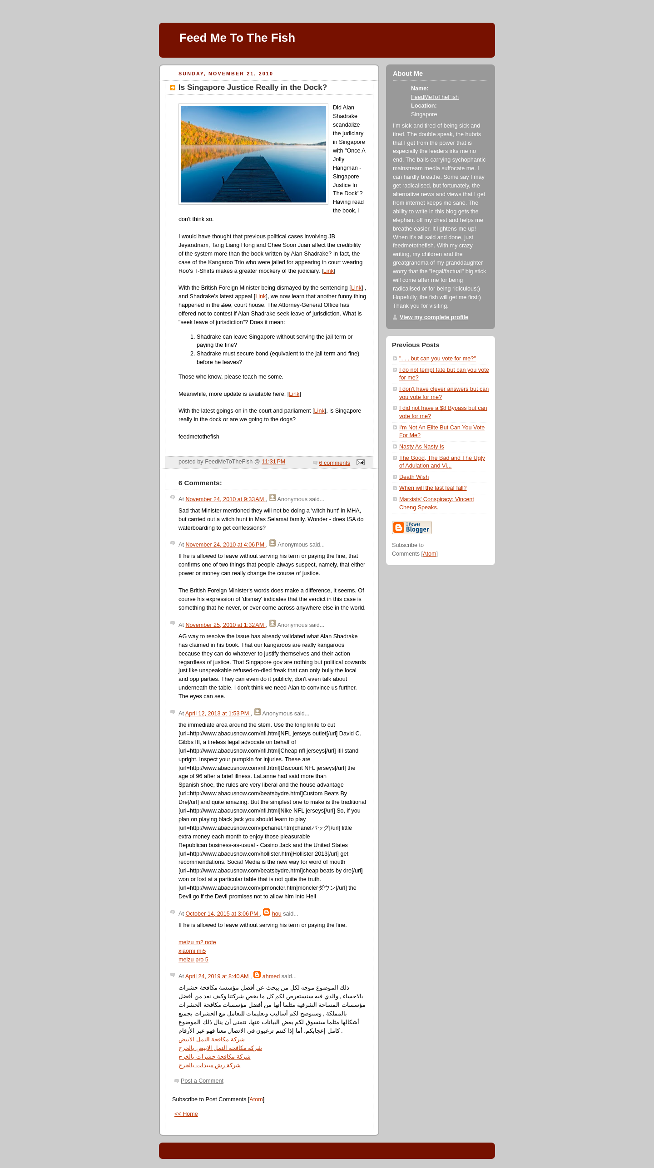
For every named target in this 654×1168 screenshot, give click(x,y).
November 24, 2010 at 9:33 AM (225, 499)
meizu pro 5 (193, 959)
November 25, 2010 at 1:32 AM (225, 625)
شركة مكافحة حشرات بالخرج (214, 1057)
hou (277, 914)
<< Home (186, 1114)
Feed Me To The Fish (237, 37)
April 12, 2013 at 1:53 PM (218, 713)
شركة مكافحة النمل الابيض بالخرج (220, 1048)
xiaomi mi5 (192, 951)
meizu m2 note (197, 942)
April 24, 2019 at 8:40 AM (217, 976)
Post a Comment (202, 1081)
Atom (256, 1099)
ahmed (271, 976)
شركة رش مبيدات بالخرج (209, 1065)
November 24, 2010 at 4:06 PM (225, 545)
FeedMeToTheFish (435, 97)
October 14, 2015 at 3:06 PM (222, 914)
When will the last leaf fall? (433, 488)
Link (328, 271)
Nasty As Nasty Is (421, 447)
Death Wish (414, 477)
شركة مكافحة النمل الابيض (211, 1039)
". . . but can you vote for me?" (437, 358)
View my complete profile (434, 317)
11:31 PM (273, 461)
